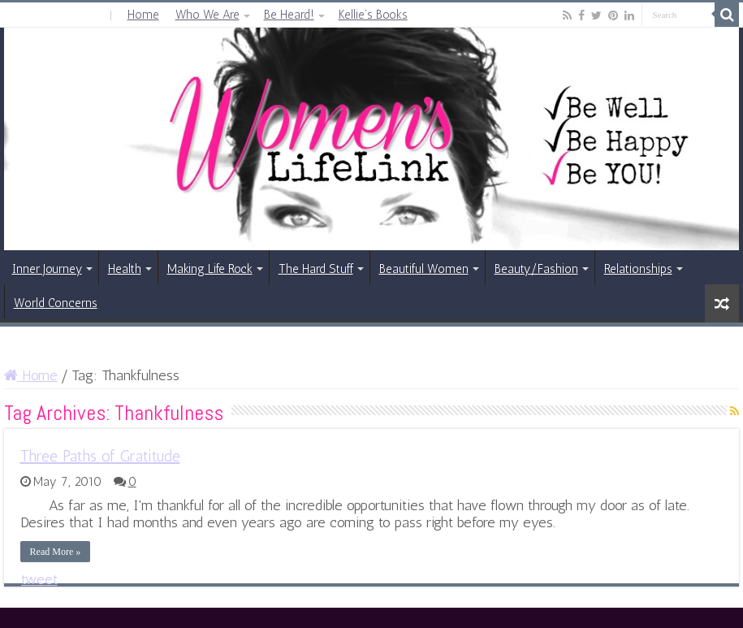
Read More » (55, 551)
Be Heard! (289, 14)
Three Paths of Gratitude (100, 456)
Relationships (638, 269)
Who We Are (207, 14)
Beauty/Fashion (536, 269)
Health (124, 269)
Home (143, 14)
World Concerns (55, 303)
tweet (39, 579)
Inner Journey (47, 269)
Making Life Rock (210, 269)
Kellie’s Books (373, 14)
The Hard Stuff (316, 269)
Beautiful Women (424, 269)
